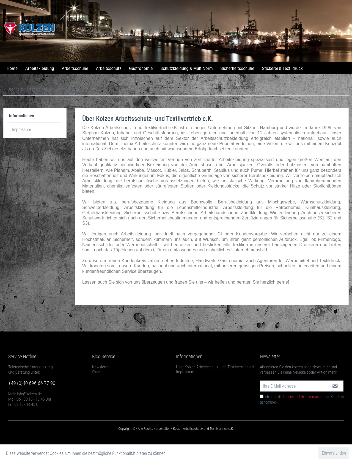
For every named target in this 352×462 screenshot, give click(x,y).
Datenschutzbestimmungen (303, 397)
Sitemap (99, 371)
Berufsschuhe (185, 212)
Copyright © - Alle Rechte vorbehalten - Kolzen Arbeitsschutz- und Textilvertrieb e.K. (176, 428)
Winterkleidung (284, 212)
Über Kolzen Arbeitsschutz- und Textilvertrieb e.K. (215, 367)
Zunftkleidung (254, 212)
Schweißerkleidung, (101, 207)
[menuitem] (12, 68)
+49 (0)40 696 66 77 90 (31, 383)
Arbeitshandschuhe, (220, 212)
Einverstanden (334, 453)
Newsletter (101, 367)
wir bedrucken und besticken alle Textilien (206, 244)
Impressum (21, 129)
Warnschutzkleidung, (321, 202)
